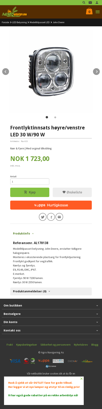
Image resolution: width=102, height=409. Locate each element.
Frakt (10, 344)
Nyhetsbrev (81, 344)
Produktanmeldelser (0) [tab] (29, 291)
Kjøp (30, 192)
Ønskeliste (72, 192)
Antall (13, 176)
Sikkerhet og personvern (55, 344)
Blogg (94, 344)
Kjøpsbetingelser (26, 344)
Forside (5, 22)
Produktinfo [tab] (21, 233)
